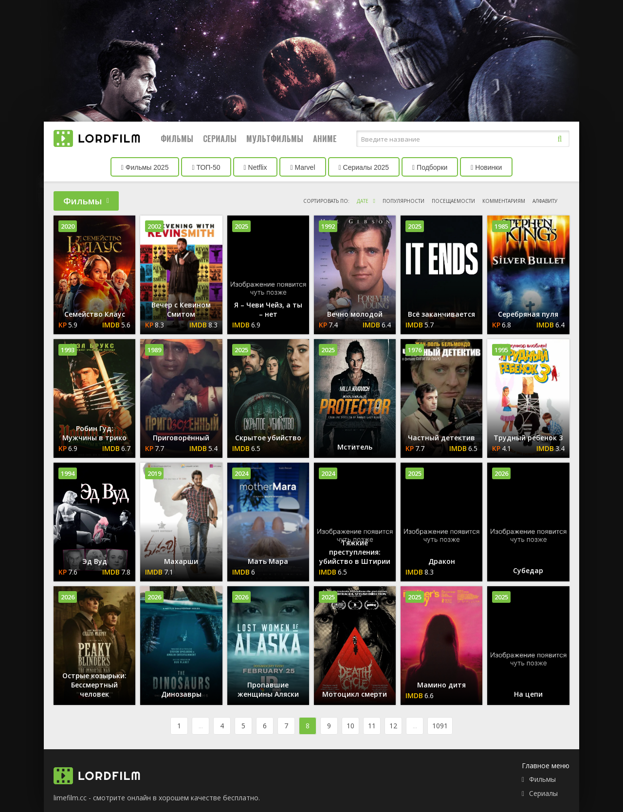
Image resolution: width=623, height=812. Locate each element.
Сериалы (220, 138)
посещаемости (453, 201)
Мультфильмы (274, 138)
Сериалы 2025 (364, 167)
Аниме (325, 138)
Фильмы (177, 138)
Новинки (486, 167)
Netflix (255, 167)
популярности (403, 201)
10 (350, 725)
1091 (440, 725)
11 (372, 725)
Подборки (429, 167)
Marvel (302, 167)
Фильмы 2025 (145, 167)
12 (393, 725)
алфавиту (544, 201)
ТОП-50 (206, 167)
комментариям (503, 201)
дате (362, 201)
